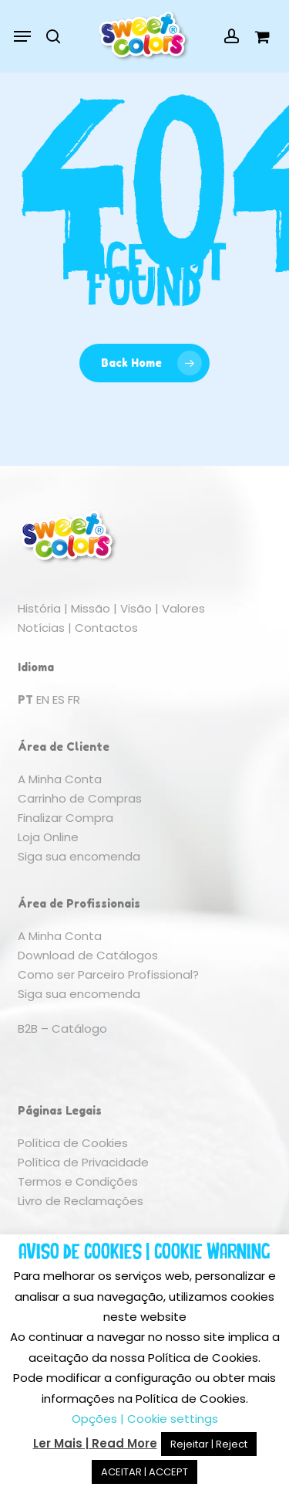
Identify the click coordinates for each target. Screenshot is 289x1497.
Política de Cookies (73, 1143)
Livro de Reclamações (80, 1201)
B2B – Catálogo (62, 1028)
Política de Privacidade (83, 1162)
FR (74, 699)
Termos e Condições (78, 1181)
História (39, 608)
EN (42, 699)
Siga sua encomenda (79, 856)
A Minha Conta (60, 779)
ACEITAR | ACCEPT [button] (144, 1472)
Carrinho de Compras (80, 798)
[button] (22, 36)
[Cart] (258, 36)
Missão (90, 608)
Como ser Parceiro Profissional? (108, 974)
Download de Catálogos (88, 955)
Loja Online (48, 837)
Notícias (41, 628)
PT (25, 699)
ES (58, 699)
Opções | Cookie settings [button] (145, 1418)
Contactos (106, 628)
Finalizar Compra (65, 818)
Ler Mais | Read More (95, 1443)
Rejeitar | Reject (208, 1444)
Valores (183, 608)
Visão (136, 608)
